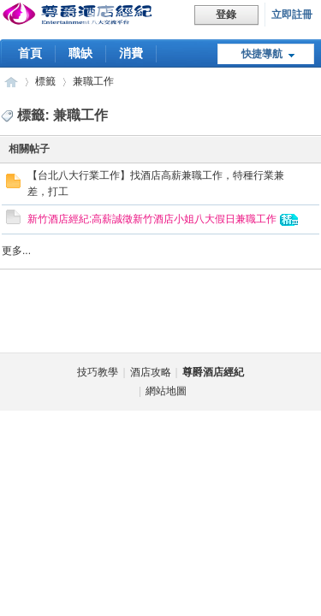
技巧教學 (97, 372)
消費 (131, 53)
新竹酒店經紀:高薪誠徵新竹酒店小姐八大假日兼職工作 (151, 219)
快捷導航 (261, 54)
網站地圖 (166, 391)
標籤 (45, 81)
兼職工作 (93, 81)
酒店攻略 (150, 372)
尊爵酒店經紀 (11, 81)
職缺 (80, 53)
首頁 (30, 53)
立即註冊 (291, 15)
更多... (16, 251)
